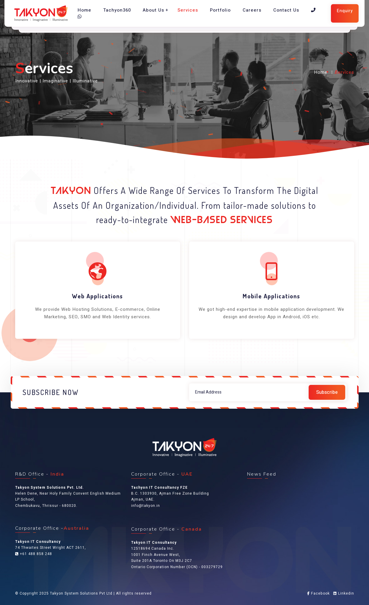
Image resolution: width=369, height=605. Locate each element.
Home (84, 10)
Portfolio (220, 10)
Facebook (318, 593)
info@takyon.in (145, 505)
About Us (153, 10)
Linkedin (343, 593)
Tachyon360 (117, 10)
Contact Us (286, 10)
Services (188, 10)
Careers (252, 10)
